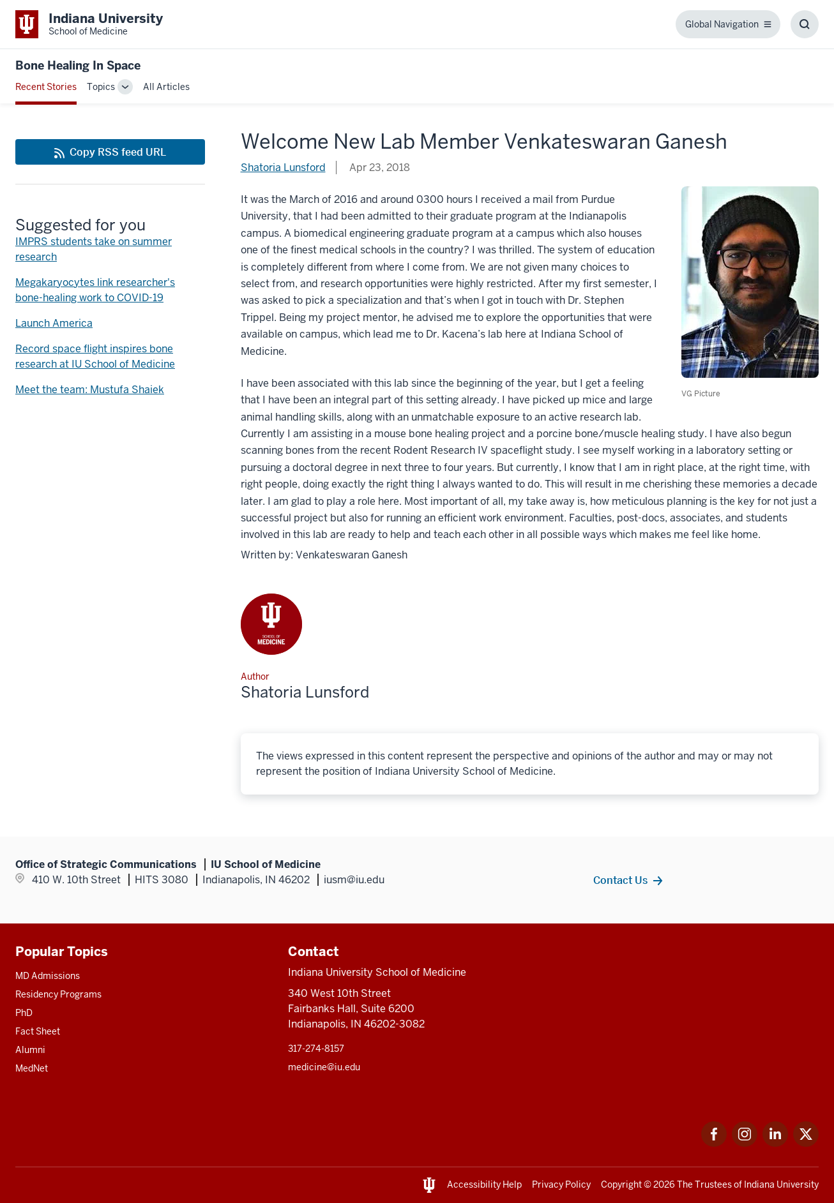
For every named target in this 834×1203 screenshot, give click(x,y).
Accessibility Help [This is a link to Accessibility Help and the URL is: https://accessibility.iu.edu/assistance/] (484, 1184)
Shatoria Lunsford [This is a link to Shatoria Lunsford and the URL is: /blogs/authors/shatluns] (283, 167)
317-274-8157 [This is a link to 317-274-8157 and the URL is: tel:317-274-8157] (316, 1048)
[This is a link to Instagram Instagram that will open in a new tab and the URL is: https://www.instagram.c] (744, 1143)
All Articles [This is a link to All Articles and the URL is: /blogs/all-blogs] (166, 87)
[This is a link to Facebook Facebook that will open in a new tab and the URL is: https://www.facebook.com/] (714, 1143)
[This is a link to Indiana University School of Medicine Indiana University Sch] (89, 24)
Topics (101, 87)
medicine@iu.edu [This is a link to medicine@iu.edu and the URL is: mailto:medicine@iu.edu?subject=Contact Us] (324, 1067)
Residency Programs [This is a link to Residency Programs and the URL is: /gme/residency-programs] (58, 994)
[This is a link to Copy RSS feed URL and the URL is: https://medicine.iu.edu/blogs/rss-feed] (110, 152)
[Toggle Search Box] (805, 24)
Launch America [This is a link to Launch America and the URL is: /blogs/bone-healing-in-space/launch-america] (54, 323)
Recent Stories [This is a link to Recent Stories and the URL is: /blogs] (46, 87)
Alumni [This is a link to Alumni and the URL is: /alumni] (30, 1050)
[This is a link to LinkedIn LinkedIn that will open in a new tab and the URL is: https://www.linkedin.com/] (775, 1143)
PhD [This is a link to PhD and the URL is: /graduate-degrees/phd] (24, 1013)
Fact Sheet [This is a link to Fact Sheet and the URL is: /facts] (37, 1031)
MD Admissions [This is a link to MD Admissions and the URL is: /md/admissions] (47, 976)
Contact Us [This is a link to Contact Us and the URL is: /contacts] (620, 880)
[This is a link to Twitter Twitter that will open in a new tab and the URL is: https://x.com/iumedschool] (806, 1143)
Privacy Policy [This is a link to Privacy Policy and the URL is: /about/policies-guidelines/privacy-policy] (561, 1184)
